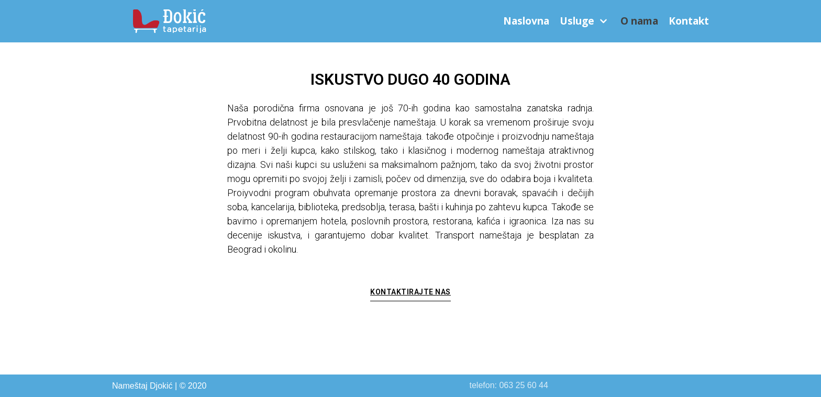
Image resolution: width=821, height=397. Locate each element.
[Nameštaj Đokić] (171, 21)
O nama (639, 21)
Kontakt (689, 21)
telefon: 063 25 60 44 (509, 385)
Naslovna (526, 21)
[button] (410, 294)
